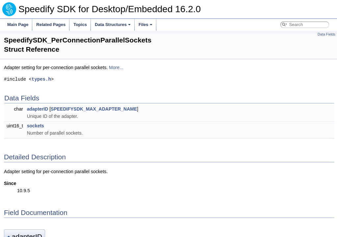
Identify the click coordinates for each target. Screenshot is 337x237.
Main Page (17, 24)
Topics (80, 24)
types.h (41, 79)
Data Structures (113, 24)
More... (116, 67)
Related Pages (50, 24)
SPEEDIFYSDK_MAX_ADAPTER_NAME (94, 109)
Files (145, 24)
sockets (35, 125)
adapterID (37, 109)
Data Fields (326, 34)
